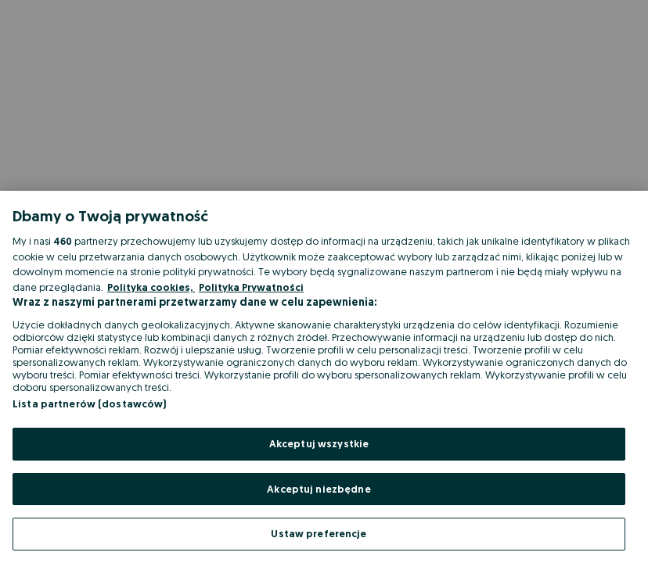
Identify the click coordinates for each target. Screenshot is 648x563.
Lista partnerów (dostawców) (90, 403)
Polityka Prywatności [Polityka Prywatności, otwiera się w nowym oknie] (251, 287)
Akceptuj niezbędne (318, 488)
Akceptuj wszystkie (319, 443)
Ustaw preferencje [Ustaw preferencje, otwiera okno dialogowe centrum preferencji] (318, 533)
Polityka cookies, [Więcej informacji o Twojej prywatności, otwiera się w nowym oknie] (151, 287)
